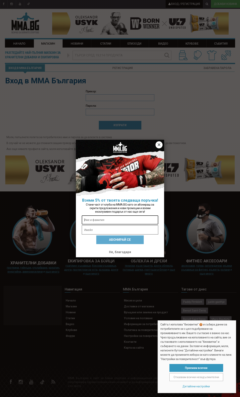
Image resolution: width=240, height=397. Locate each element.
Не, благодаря (120, 252)
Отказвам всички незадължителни (196, 377)
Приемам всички (196, 367)
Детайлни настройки (196, 386)
